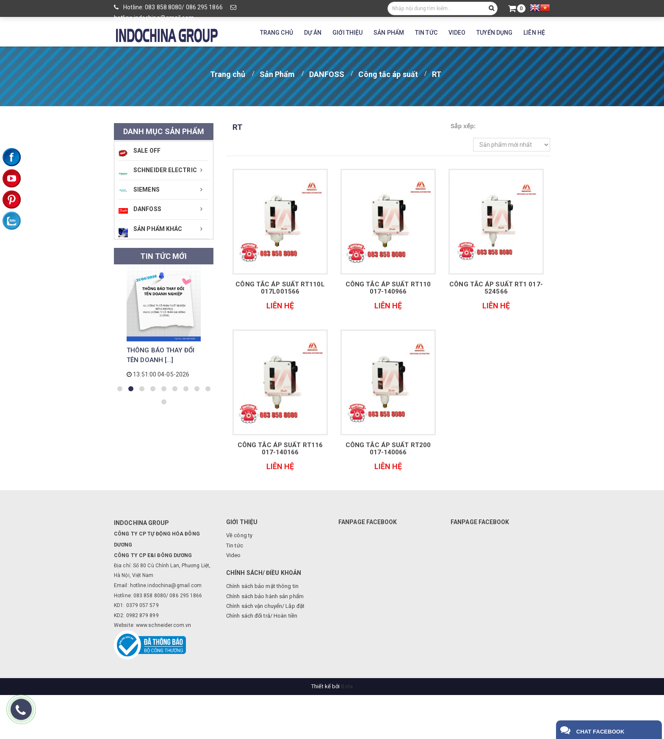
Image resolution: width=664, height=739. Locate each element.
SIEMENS (139, 189)
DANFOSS (327, 74)
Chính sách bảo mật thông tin (262, 586)
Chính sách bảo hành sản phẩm (265, 596)
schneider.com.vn (169, 625)
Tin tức (234, 545)
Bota (346, 686)
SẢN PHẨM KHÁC (150, 231)
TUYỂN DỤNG (494, 32)
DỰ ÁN (313, 32)
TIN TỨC (426, 32)
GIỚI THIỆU (347, 32)
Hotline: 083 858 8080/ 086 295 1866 (168, 7)
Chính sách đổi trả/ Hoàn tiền (261, 616)
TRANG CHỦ (276, 32)
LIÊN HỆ (534, 32)
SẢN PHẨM (389, 32)
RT (436, 74)
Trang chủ (228, 74)
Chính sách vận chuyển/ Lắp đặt (265, 606)
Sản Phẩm (277, 74)
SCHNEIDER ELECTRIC (158, 173)
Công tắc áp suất (388, 74)
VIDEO (457, 32)
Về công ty (239, 535)
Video (233, 555)
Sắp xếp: (463, 126)
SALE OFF (139, 152)
